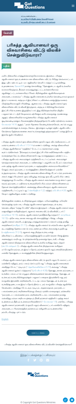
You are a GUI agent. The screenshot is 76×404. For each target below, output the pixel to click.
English (5, 319)
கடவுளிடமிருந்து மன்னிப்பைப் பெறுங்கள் (38, 22)
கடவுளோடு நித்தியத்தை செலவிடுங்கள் (37, 19)
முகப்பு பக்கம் (38, 332)
